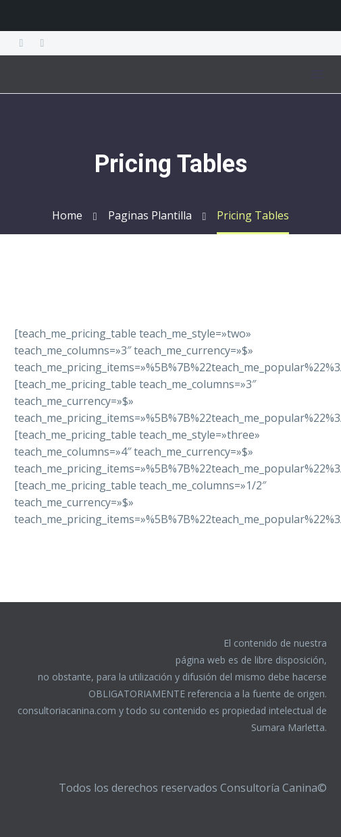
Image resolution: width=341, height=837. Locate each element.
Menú (317, 74)
